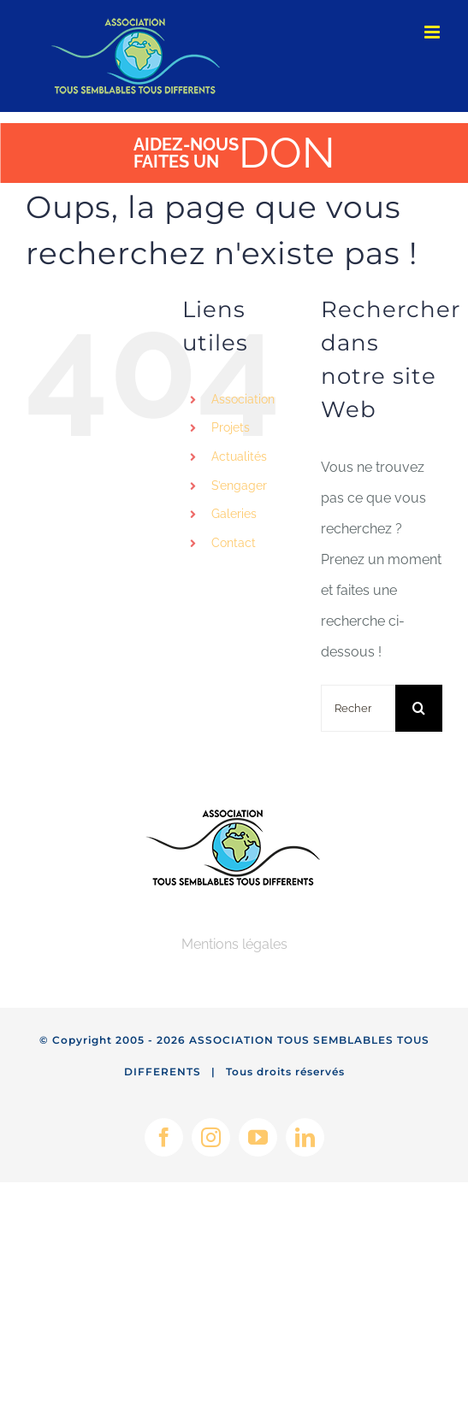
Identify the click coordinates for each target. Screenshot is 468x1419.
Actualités (239, 456)
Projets (230, 427)
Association (243, 399)
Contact (233, 543)
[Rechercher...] (358, 708)
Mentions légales (234, 944)
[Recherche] (418, 708)
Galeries (234, 514)
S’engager (239, 485)
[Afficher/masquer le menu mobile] (433, 32)
